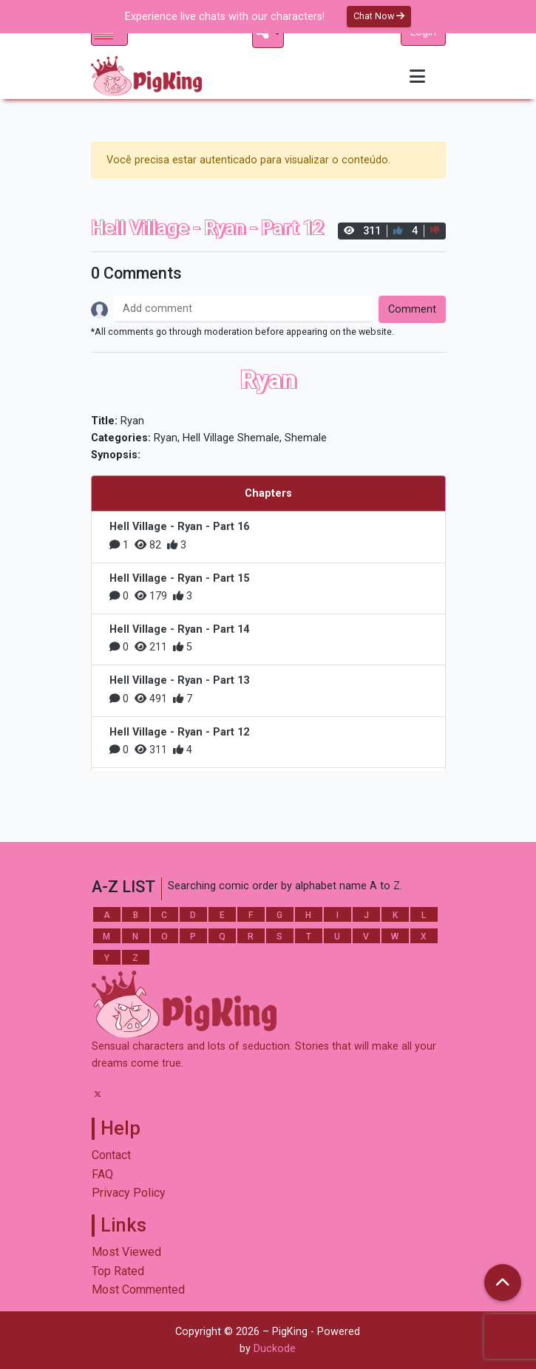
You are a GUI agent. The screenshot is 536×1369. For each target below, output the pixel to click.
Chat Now (378, 15)
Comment (412, 309)
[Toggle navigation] (417, 76)
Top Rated (118, 1271)
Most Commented (138, 1290)
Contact (111, 1155)
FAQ (102, 1174)
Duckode (275, 1348)
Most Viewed (126, 1252)
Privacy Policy (129, 1193)
